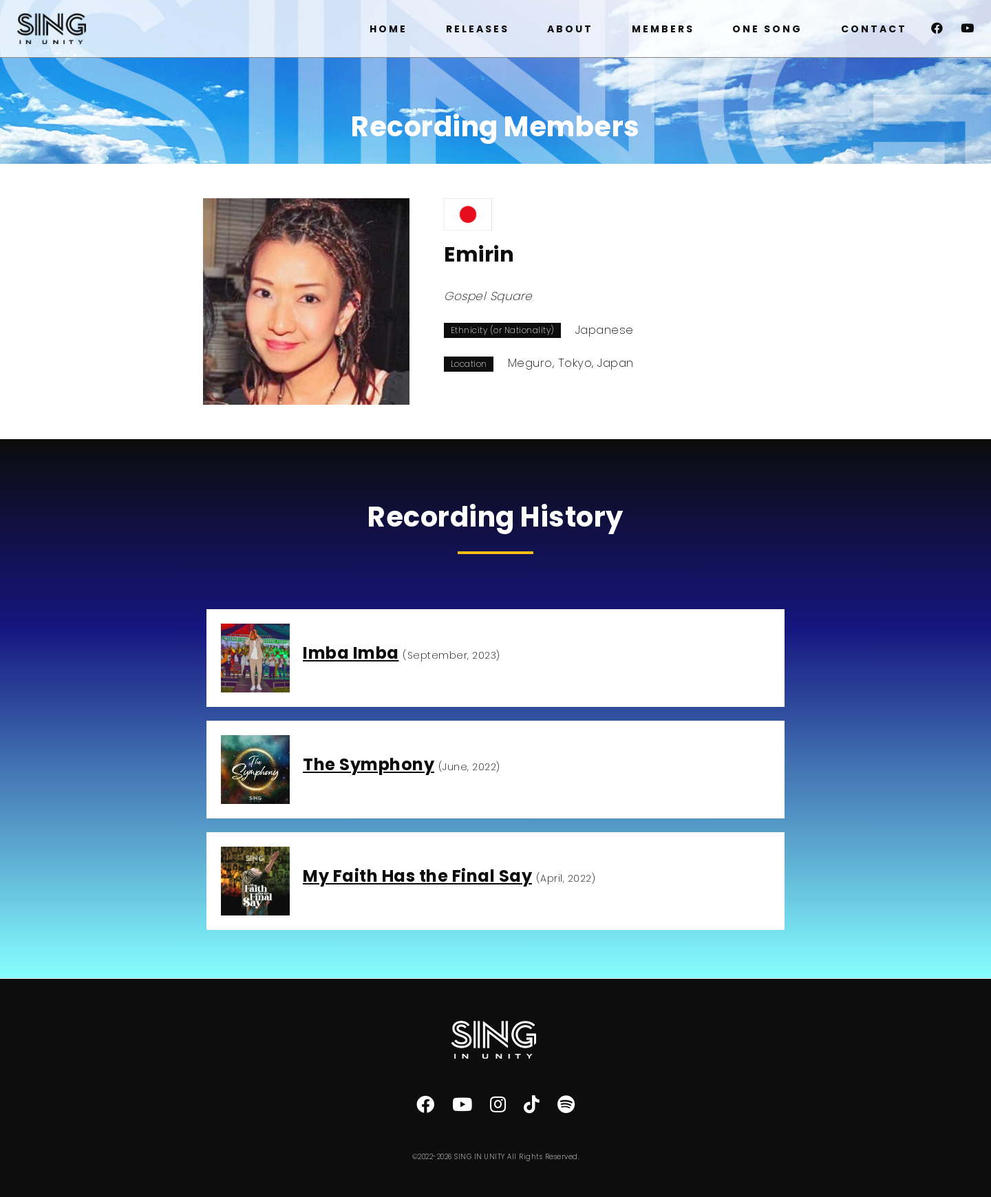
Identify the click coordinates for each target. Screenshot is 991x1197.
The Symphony (368, 764)
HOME (388, 29)
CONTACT (874, 29)
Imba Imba (351, 653)
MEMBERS (663, 29)
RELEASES (477, 29)
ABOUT (570, 29)
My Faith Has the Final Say (417, 876)
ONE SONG (767, 29)
